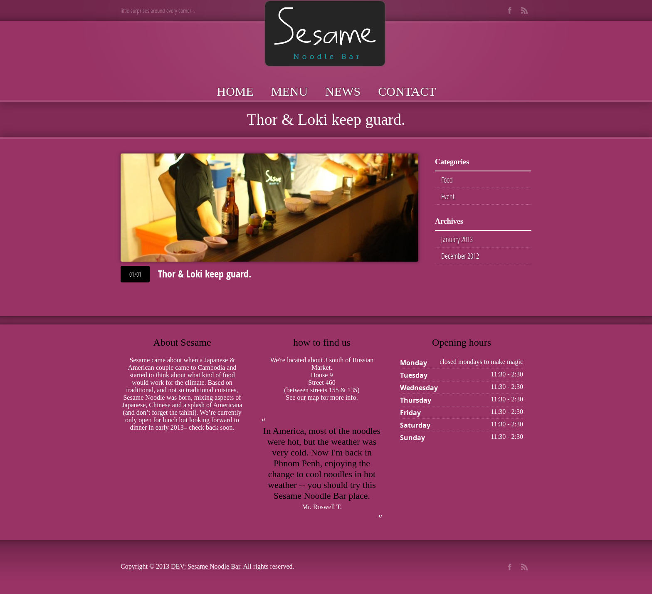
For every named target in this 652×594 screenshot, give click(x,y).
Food (447, 180)
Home (235, 91)
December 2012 (460, 256)
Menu (289, 91)
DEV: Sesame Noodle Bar (205, 566)
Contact (407, 91)
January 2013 (457, 239)
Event (447, 196)
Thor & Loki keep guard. (204, 273)
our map (308, 397)
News (343, 91)
